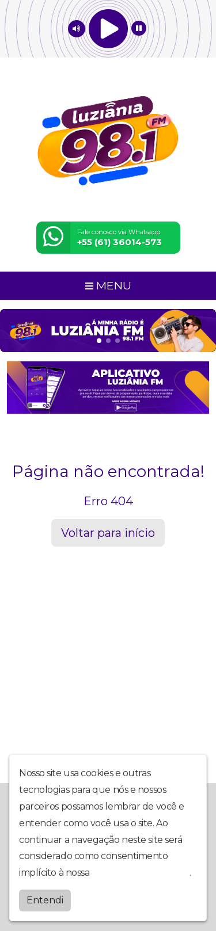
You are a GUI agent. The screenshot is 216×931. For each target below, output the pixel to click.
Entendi (44, 905)
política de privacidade (141, 877)
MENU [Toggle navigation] (108, 285)
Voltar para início (108, 533)
